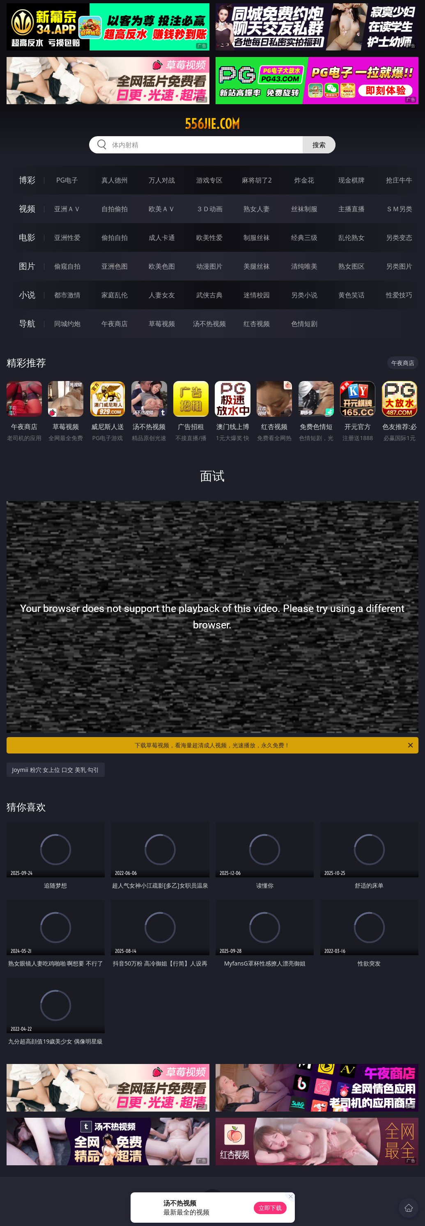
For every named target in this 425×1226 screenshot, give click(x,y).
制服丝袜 (257, 237)
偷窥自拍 (67, 266)
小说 (27, 294)
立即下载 (270, 1208)
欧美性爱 (209, 237)
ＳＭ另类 (399, 208)
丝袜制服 (304, 208)
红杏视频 (257, 323)
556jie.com (212, 124)
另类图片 (399, 266)
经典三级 (304, 237)
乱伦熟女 (351, 237)
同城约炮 (67, 323)
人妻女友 (162, 294)
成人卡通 (162, 237)
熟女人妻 (257, 208)
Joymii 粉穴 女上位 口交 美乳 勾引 (55, 770)
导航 (27, 323)
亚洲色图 (114, 266)
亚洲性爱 (67, 237)
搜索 (319, 144)
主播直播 (351, 208)
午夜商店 (114, 323)
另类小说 (304, 294)
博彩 (27, 179)
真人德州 (114, 180)
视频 (27, 208)
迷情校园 (257, 294)
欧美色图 (162, 266)
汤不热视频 (209, 323)
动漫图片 (209, 266)
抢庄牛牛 (399, 180)
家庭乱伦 (114, 294)
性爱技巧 (399, 294)
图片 (27, 266)
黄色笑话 (351, 294)
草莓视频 (162, 323)
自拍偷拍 (114, 208)
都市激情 (67, 294)
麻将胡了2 (257, 180)
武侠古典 (209, 294)
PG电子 (67, 180)
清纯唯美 (304, 266)
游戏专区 (209, 180)
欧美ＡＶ (162, 208)
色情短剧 (304, 323)
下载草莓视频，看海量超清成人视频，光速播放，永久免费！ (274, 745)
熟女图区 (351, 266)
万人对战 (162, 180)
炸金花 (304, 180)
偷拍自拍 (114, 237)
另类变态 (399, 237)
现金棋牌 (351, 180)
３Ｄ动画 (209, 208)
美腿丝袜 (257, 266)
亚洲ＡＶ (67, 208)
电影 (27, 237)
